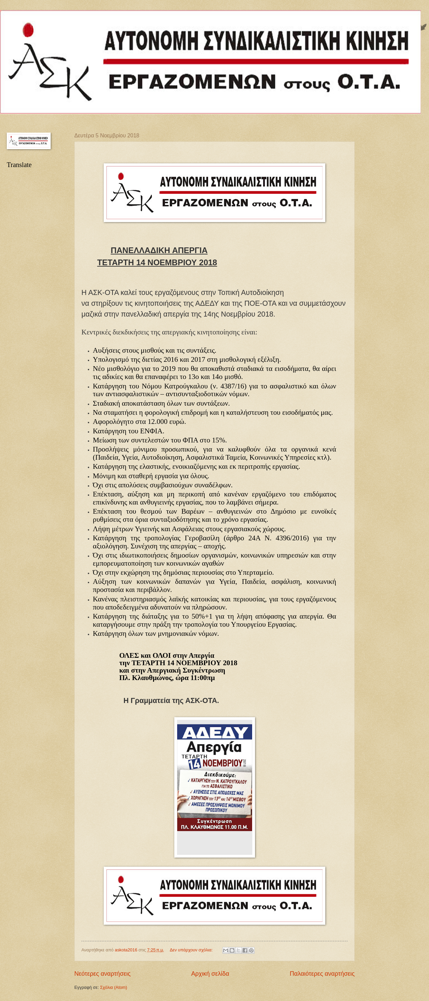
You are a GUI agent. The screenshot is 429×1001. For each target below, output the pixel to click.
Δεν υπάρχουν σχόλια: (192, 949)
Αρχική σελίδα (210, 973)
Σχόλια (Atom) (113, 987)
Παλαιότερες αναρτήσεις (322, 973)
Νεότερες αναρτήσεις (102, 973)
